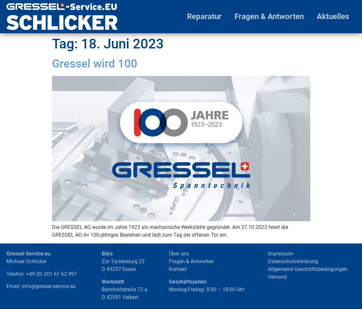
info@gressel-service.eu (49, 286)
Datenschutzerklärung (293, 261)
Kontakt (178, 269)
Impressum (281, 254)
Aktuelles (333, 16)
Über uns (179, 254)
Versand (277, 277)
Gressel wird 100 (94, 63)
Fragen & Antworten (269, 16)
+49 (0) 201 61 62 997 (51, 274)
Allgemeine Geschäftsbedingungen (307, 269)
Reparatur (204, 16)
